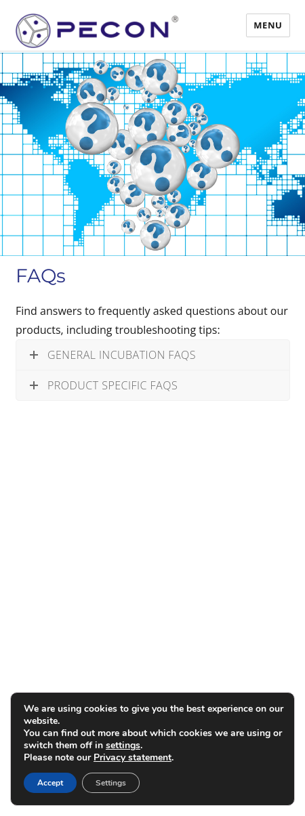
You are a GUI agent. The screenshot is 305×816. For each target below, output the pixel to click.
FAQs (41, 275)
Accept (50, 782)
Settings (111, 782)
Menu (267, 25)
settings (123, 745)
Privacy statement (132, 757)
